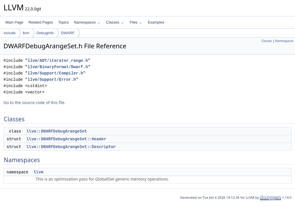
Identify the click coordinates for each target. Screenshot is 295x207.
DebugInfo (45, 33)
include (10, 33)
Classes (115, 22)
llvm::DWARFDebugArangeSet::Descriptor (71, 146)
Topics (63, 22)
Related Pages (40, 22)
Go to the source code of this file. (34, 102)
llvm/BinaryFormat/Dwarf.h (58, 67)
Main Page (14, 22)
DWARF (67, 33)
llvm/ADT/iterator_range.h (58, 60)
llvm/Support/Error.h (52, 79)
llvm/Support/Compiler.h (55, 73)
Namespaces (87, 22)
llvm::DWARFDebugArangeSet (56, 131)
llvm (26, 33)
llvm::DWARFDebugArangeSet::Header (66, 138)
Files (136, 22)
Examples (156, 22)
